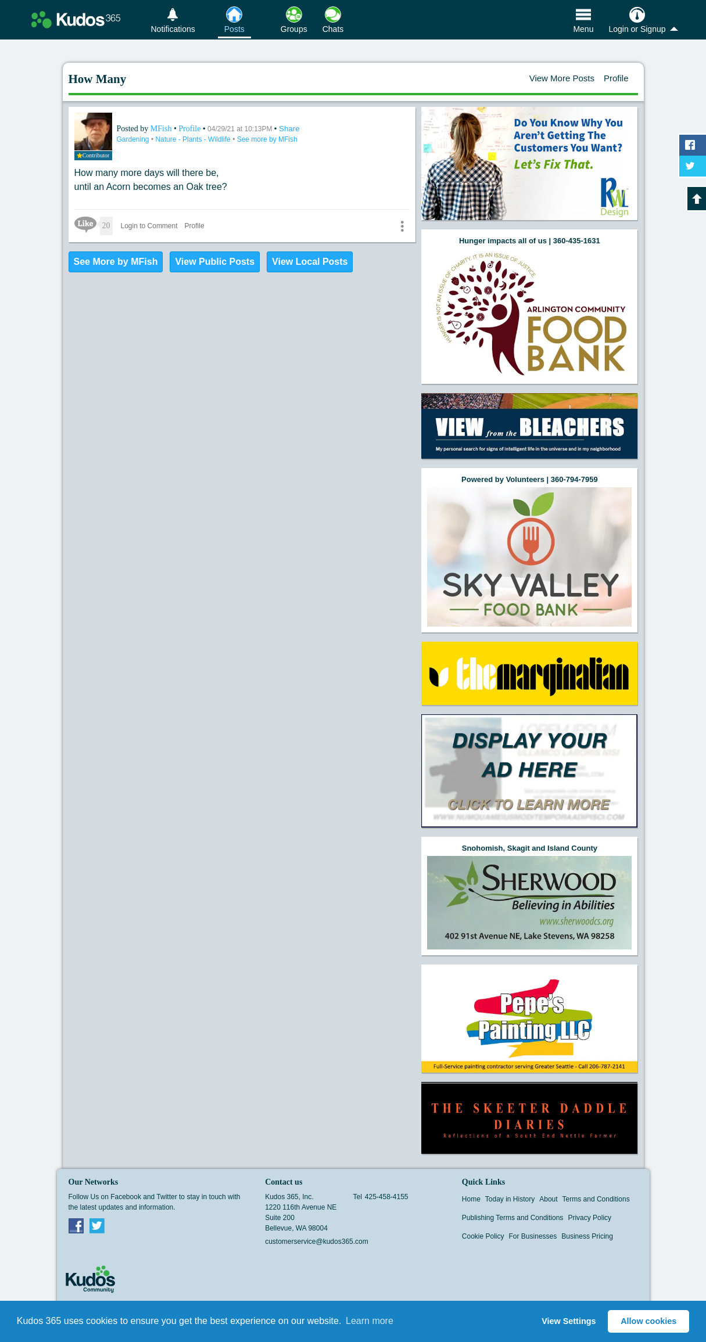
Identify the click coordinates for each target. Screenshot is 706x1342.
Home (471, 1199)
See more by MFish (267, 139)
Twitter (97, 1225)
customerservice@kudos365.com (316, 1241)
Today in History (510, 1199)
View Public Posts (215, 262)
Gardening (134, 139)
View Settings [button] (569, 1321)
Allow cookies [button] (648, 1321)
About (548, 1199)
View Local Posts (309, 262)
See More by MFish (116, 262)
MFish (162, 128)
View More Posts (561, 78)
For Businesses (533, 1236)
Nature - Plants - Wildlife (193, 139)
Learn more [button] (369, 1321)
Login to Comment (149, 226)
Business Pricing (587, 1236)
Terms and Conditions (596, 1199)
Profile (616, 78)
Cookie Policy (483, 1236)
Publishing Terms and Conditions (513, 1218)
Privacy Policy (589, 1218)
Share (289, 128)
